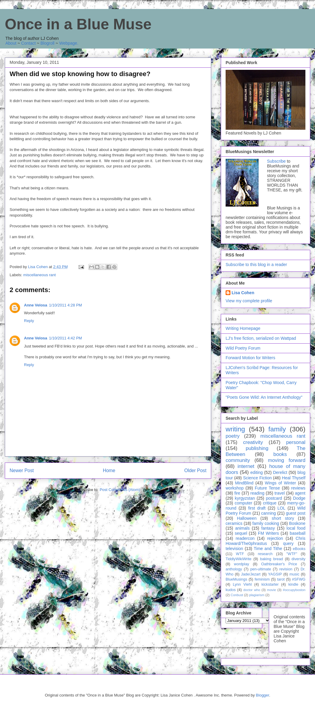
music (294, 574)
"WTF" (291, 554)
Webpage (68, 43)
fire (237, 493)
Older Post (195, 470)
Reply (29, 320)
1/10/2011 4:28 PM (65, 305)
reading (257, 493)
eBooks (299, 549)
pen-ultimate (260, 569)
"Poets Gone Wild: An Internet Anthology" (264, 397)
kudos (231, 590)
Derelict (280, 472)
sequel (241, 533)
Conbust (237, 595)
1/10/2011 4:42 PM (65, 338)
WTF (240, 554)
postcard (274, 498)
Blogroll (47, 43)
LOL (281, 508)
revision (285, 569)
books (280, 454)
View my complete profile (249, 300)
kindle (293, 584)
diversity (298, 559)
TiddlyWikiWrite (238, 559)
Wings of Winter (280, 483)
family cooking (265, 523)
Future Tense (267, 488)
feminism (262, 579)
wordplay (241, 564)
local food (295, 528)
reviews (298, 488)
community (238, 460)
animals (242, 528)
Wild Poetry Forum (243, 348)
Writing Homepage (243, 328)
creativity (253, 442)
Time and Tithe (268, 548)
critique (269, 503)
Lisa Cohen (243, 292)
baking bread (271, 559)
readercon (245, 538)
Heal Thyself (293, 477)
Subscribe (276, 161)
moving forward (286, 460)
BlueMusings (236, 579)
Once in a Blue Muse (78, 24)
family (277, 429)
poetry (233, 436)
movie (271, 590)
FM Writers (268, 533)
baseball (297, 533)
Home (109, 470)
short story (283, 518)
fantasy (268, 528)
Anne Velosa (35, 305)
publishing (257, 448)
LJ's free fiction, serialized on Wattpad (261, 338)
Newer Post (22, 470)
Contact (28, 43)
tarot (281, 579)
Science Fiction (257, 477)
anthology (234, 569)
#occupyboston (294, 590)
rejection (275, 538)
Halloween (246, 518)
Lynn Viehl (242, 584)
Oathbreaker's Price (279, 564)
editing (256, 472)
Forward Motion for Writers (250, 357)
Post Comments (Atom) (120, 489)
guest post (295, 513)
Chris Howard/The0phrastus (265, 541)
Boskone (297, 523)
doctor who (251, 590)
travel (279, 493)
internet (246, 466)
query (288, 543)
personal (295, 442)
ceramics (234, 523)
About (10, 43)
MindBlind (244, 483)
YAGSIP (275, 574)
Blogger (262, 695)
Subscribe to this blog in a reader (256, 264)
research (265, 554)
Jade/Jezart (250, 574)
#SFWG (298, 579)
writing (235, 429)
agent (300, 493)
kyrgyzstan (245, 498)
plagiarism (256, 595)
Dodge (299, 498)
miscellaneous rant (39, 275)
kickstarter (269, 584)
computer (243, 503)
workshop (235, 488)
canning (268, 513)
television (234, 548)
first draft (257, 508)
